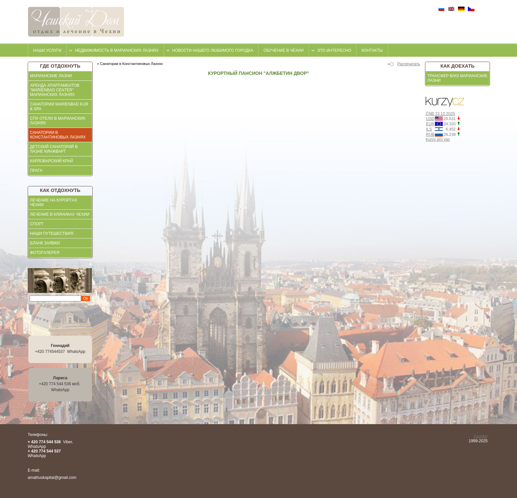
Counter (480, 436)
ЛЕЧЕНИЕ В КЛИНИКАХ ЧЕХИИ (59, 214)
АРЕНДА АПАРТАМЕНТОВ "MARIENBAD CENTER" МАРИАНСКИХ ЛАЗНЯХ (54, 90)
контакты (372, 50)
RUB (430, 134)
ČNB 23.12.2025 (440, 113)
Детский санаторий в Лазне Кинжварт (54, 149)
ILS (429, 129)
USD (430, 118)
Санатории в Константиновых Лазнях (58, 135)
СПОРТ (37, 224)
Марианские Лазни (51, 76)
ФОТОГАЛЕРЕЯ (44, 252)
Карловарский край (51, 161)
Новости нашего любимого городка (212, 50)
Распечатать (403, 64)
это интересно (334, 50)
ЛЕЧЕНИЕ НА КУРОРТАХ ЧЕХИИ (53, 202)
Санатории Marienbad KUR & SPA (59, 106)
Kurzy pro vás (438, 139)
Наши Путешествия (51, 233)
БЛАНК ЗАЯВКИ (45, 243)
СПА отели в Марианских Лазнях (57, 120)
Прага (36, 170)
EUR (430, 124)
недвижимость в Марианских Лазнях (117, 50)
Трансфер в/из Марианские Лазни (457, 78)
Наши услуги (47, 50)
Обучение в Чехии (283, 50)
